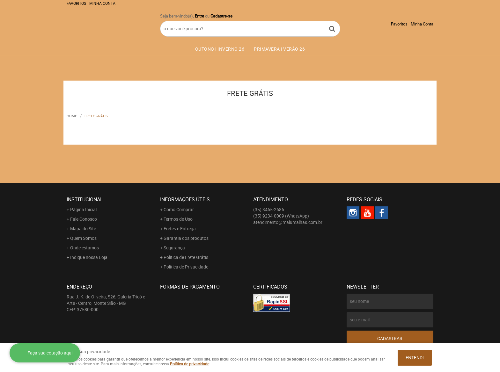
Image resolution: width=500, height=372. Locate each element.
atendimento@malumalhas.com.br (287, 222)
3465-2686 (268, 209)
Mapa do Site (83, 228)
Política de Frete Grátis (186, 257)
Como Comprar (179, 209)
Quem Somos (83, 238)
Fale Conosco (83, 219)
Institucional (85, 199)
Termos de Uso (178, 219)
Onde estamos (84, 248)
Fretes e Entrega (180, 228)
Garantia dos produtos (186, 238)
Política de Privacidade (186, 267)
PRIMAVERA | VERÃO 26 (279, 49)
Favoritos (76, 3)
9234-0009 (281, 216)
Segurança (174, 248)
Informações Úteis (185, 199)
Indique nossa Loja (88, 257)
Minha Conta (102, 3)
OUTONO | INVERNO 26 (220, 49)
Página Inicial (83, 209)
